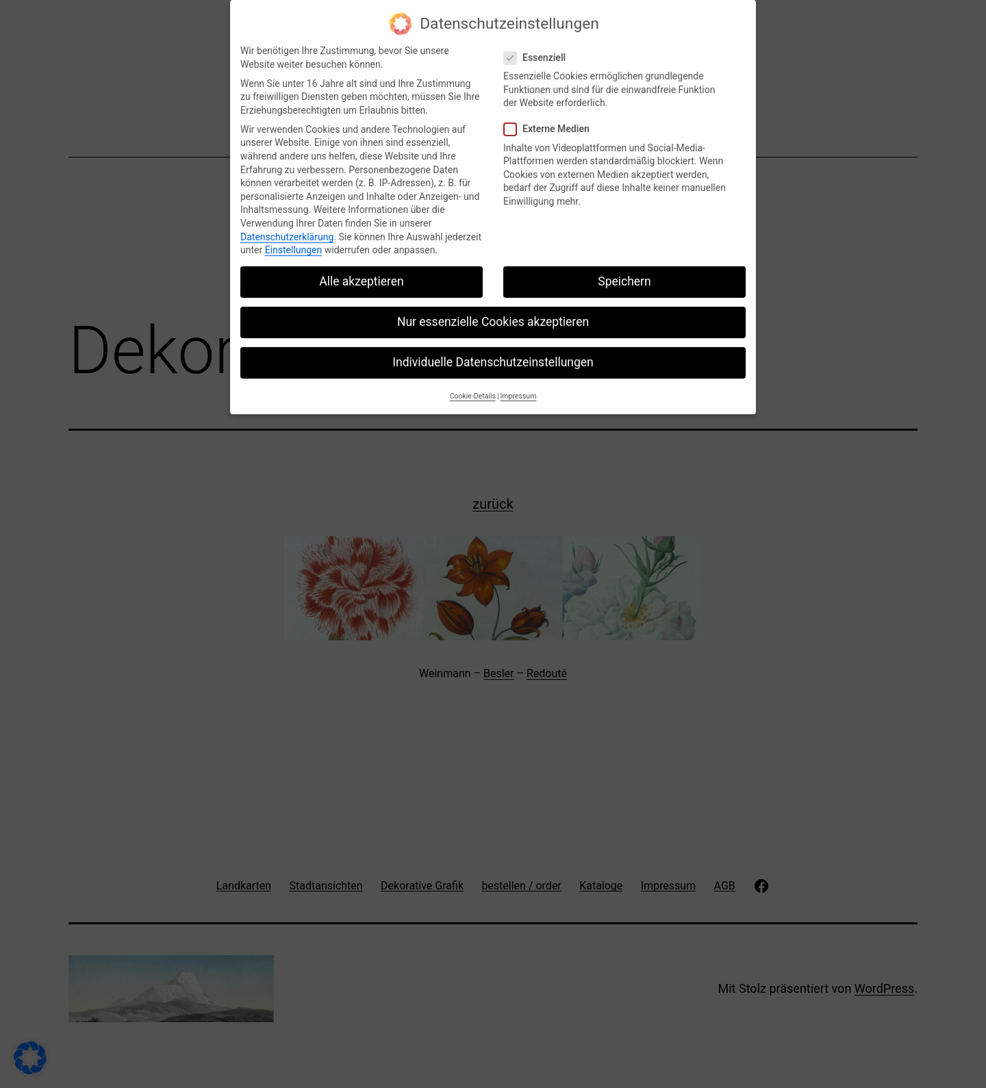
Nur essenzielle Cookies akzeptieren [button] (493, 313)
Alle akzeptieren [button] (361, 273)
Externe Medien (548, 120)
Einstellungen (294, 241)
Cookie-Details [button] (473, 387)
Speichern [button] (624, 273)
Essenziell (536, 49)
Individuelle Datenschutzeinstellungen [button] (492, 354)
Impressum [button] (519, 387)
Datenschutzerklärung (286, 228)
